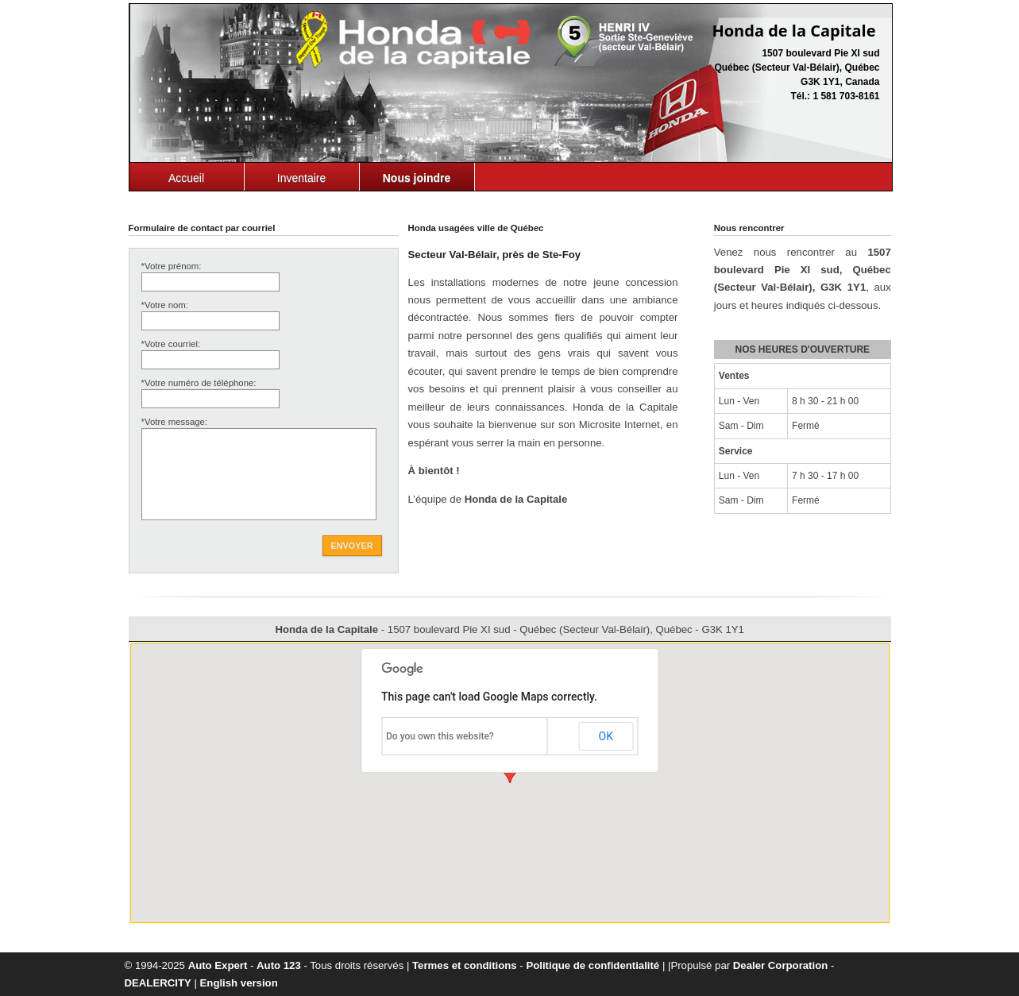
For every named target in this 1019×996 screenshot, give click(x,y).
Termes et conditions (464, 965)
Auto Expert (218, 965)
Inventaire (301, 178)
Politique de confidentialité (592, 965)
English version (239, 983)
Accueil (186, 178)
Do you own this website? (440, 736)
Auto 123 (279, 965)
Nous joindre (417, 178)
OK (606, 736)
